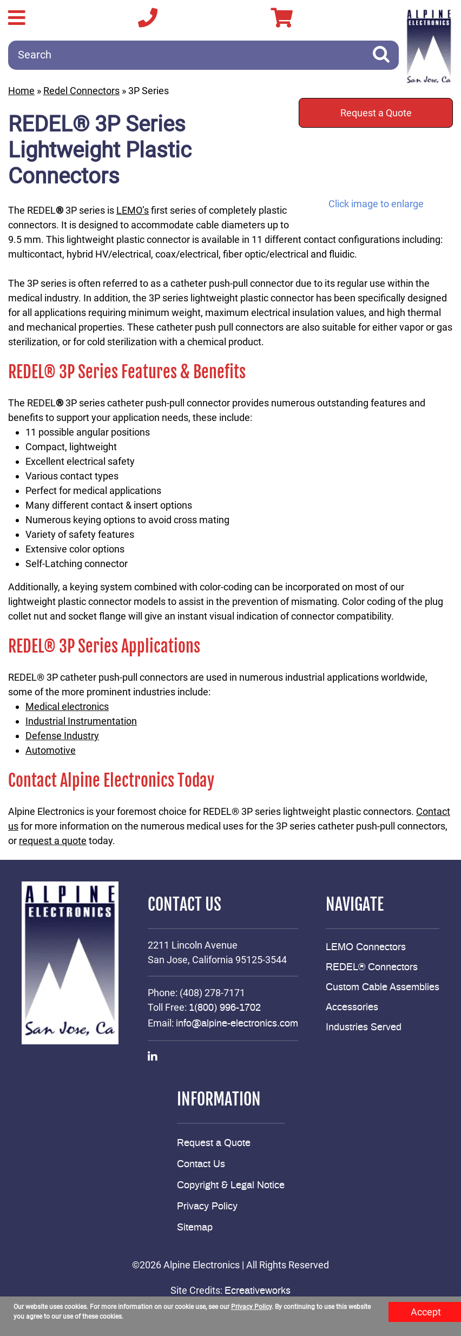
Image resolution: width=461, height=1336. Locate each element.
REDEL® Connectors (372, 967)
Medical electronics (67, 706)
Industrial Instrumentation (81, 721)
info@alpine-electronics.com (237, 1024)
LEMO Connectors (366, 947)
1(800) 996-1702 (225, 1008)
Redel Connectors (81, 90)
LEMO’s (132, 210)
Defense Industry (62, 735)
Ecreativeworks (258, 1291)
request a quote (53, 840)
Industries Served (363, 1027)
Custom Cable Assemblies (382, 987)
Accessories (352, 1007)
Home (21, 90)
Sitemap (195, 1228)
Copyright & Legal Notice (231, 1185)
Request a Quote (376, 113)
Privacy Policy (207, 1207)
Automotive (50, 750)
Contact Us (201, 1164)
